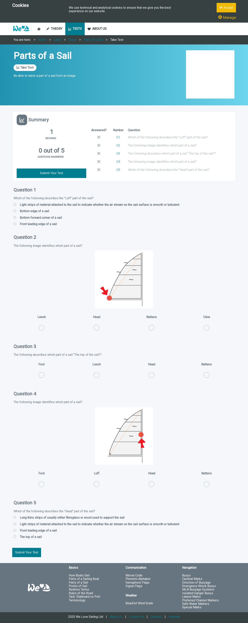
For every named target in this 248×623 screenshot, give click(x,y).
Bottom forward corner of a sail (38, 218)
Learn (57, 40)
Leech (41, 325)
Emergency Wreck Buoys (199, 586)
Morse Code (134, 575)
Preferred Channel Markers (200, 600)
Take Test (116, 40)
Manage (227, 17)
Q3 (118, 153)
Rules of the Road (81, 593)
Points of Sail (78, 586)
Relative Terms (79, 589)
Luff (96, 481)
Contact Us (136, 617)
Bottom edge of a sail (31, 211)
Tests (72, 40)
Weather (131, 595)
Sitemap (174, 617)
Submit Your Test (51, 173)
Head (96, 325)
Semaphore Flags (137, 582)
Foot (41, 372)
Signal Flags (134, 586)
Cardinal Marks (192, 579)
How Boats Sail (79, 575)
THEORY (54, 29)
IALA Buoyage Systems (198, 589)
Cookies (156, 617)
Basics (73, 567)
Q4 (118, 161)
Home (42, 40)
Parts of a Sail (93, 40)
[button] (21, 33)
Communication (136, 567)
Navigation (189, 567)
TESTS (75, 29)
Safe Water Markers (195, 604)
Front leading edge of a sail (35, 224)
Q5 (118, 170)
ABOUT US (97, 29)
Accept (226, 7)
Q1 (118, 137)
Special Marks (192, 607)
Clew (206, 325)
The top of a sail (28, 537)
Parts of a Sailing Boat (84, 579)
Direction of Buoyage (196, 582)
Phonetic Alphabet (138, 579)
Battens (151, 325)
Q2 (118, 145)
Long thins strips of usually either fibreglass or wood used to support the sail (69, 517)
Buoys (186, 575)
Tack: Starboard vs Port (84, 596)
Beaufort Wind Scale (139, 603)
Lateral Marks (191, 596)
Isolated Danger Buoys (197, 593)
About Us (116, 617)
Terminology (77, 600)
